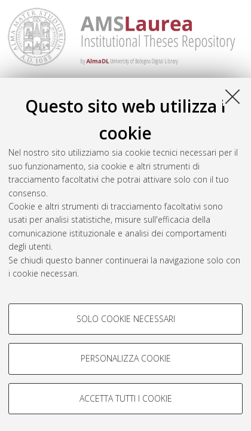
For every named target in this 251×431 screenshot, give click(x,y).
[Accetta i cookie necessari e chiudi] (232, 96)
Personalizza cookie (126, 358)
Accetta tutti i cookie (125, 398)
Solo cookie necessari (125, 318)
